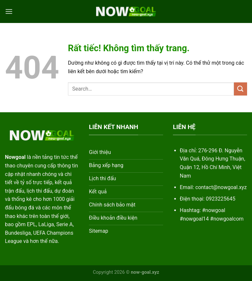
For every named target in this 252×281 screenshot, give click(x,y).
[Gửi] (240, 88)
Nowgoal (15, 157)
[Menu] (9, 11)
